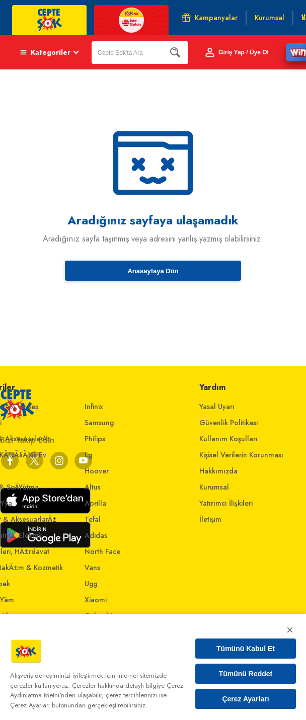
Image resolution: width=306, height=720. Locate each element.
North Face (102, 551)
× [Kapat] (289, 629)
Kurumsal (214, 487)
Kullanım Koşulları (228, 439)
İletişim (210, 519)
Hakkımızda (218, 471)
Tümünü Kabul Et (245, 649)
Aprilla (95, 503)
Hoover (97, 471)
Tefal (93, 519)
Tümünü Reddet (246, 674)
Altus (93, 487)
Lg (88, 455)
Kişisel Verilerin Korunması (241, 455)
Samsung (99, 423)
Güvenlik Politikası (228, 423)
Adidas (96, 535)
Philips (95, 439)
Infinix (94, 407)
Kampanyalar (210, 17)
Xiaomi (96, 600)
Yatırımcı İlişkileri (226, 503)
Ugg (91, 584)
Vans (92, 568)
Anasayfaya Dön (152, 271)
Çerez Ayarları (245, 699)
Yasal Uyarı (217, 407)
